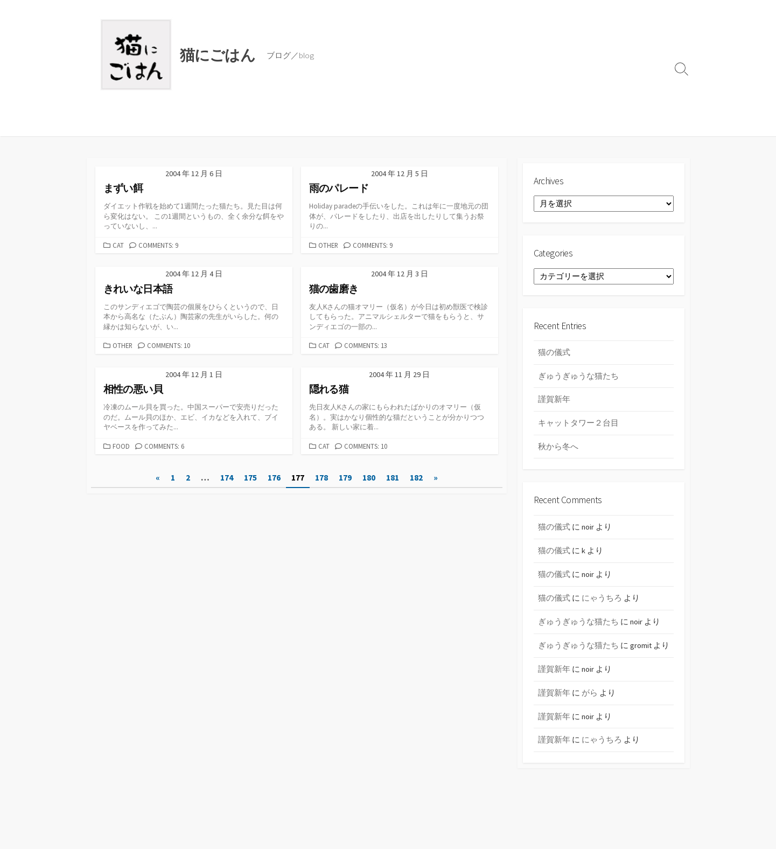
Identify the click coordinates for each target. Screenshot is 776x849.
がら (590, 706)
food (121, 446)
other (328, 245)
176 (274, 479)
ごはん (142, 123)
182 (416, 479)
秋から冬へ (558, 449)
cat (118, 245)
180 (368, 479)
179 (345, 479)
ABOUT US (277, 123)
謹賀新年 (554, 402)
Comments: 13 (365, 346)
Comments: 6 (164, 446)
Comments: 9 (158, 245)
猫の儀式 (554, 355)
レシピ (179, 123)
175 (250, 479)
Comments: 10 (168, 346)
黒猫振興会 (225, 123)
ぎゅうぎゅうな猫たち (578, 378)
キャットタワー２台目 (578, 425)
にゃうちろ (602, 600)
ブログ (105, 123)
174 (226, 479)
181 (392, 479)
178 (321, 479)
